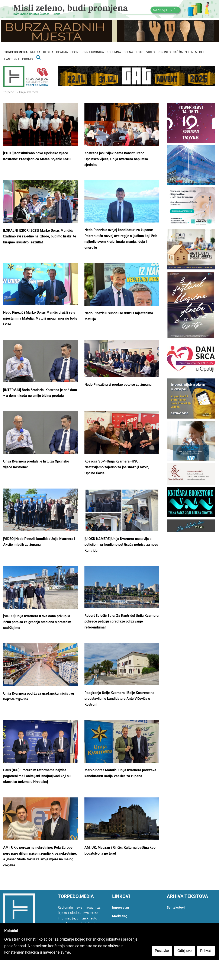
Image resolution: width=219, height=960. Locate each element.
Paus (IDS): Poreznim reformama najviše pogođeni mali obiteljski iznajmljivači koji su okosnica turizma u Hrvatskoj (37, 776)
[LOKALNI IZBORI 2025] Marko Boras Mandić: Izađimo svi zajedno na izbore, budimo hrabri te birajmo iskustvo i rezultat (39, 236)
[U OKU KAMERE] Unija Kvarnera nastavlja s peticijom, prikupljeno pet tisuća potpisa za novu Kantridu (121, 545)
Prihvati (206, 951)
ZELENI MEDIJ (194, 52)
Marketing (120, 916)
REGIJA (48, 52)
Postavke (162, 951)
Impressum (120, 907)
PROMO (27, 59)
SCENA (128, 52)
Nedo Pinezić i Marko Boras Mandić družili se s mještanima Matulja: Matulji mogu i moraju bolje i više (40, 318)
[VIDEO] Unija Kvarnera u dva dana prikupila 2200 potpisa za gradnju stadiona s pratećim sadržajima (37, 622)
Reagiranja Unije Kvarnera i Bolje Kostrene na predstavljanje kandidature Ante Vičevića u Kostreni (119, 699)
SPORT (75, 52)
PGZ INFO (164, 52)
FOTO (140, 52)
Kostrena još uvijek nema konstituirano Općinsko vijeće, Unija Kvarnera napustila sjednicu (116, 159)
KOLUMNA (114, 52)
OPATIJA (62, 52)
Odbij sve (184, 951)
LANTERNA (11, 59)
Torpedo (8, 92)
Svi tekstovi (176, 907)
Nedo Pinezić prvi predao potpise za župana (118, 385)
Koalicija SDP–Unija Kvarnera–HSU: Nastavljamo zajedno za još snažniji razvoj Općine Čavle (116, 467)
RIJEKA (35, 52)
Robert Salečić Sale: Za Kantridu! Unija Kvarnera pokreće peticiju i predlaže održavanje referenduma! (121, 621)
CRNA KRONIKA (93, 52)
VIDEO (150, 52)
